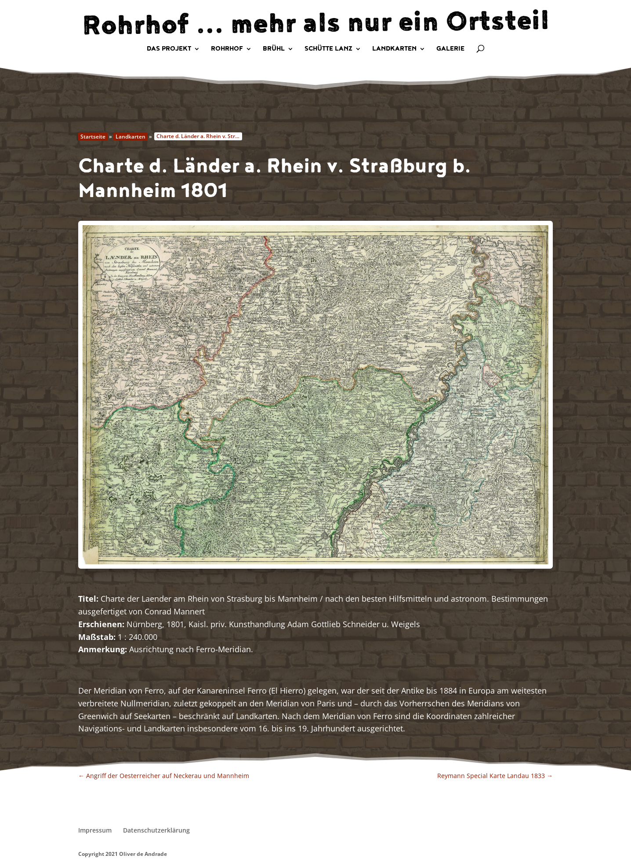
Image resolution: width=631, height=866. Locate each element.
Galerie (450, 49)
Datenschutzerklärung (156, 830)
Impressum (95, 830)
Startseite (92, 136)
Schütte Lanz (328, 49)
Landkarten (394, 49)
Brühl (274, 49)
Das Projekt (169, 49)
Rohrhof (227, 49)
